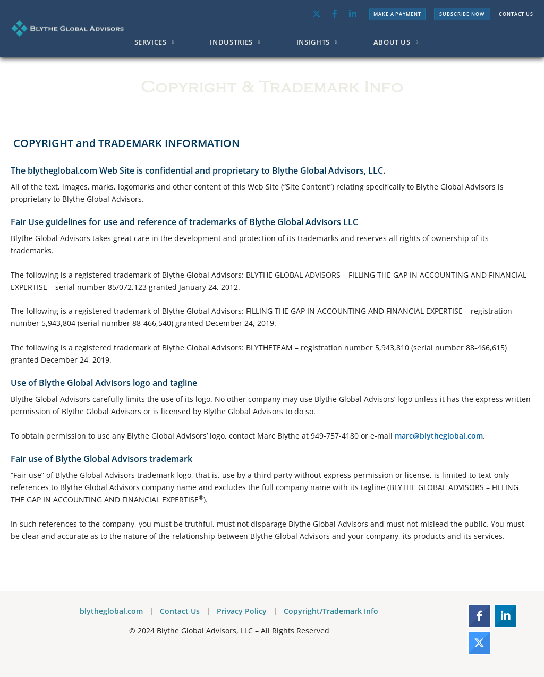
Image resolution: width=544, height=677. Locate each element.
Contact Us (180, 611)
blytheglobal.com (111, 611)
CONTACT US (516, 14)
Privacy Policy (242, 611)
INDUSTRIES (231, 42)
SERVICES (150, 42)
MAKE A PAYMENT (397, 14)
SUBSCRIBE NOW (462, 14)
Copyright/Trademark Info (331, 611)
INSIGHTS (313, 42)
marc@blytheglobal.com (439, 436)
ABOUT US (392, 42)
